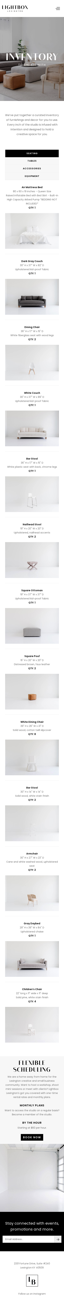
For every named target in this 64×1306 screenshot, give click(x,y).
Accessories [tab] (32, 168)
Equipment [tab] (32, 176)
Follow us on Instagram (32, 1293)
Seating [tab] (32, 153)
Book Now (32, 1137)
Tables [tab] (32, 160)
